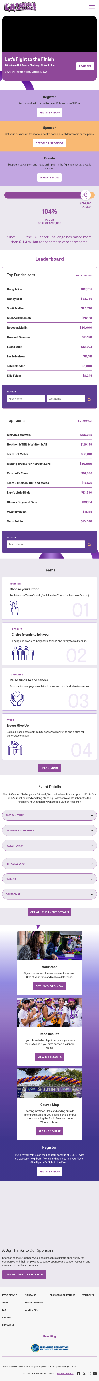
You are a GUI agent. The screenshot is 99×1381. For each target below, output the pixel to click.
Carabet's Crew (17, 473)
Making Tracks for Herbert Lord (29, 463)
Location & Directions (49, 830)
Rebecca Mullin (17, 327)
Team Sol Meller (17, 454)
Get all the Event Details (49, 912)
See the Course (49, 1131)
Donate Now (49, 177)
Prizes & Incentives (33, 1302)
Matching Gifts (31, 1310)
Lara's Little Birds (18, 492)
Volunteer (88, 1295)
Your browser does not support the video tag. (49, 34)
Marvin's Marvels (19, 434)
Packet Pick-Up (49, 845)
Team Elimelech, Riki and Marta (28, 482)
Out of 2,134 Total (84, 275)
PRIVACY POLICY (65, 1373)
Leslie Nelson (16, 356)
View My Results (49, 1057)
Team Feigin (15, 521)
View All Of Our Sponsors (24, 1274)
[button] (92, 6)
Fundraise (30, 1295)
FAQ (4, 1310)
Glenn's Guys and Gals (22, 502)
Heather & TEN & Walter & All (27, 444)
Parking (49, 879)
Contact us (8, 1324)
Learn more (50, 768)
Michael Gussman (19, 317)
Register (85, 66)
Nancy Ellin (14, 298)
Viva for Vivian (17, 511)
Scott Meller (15, 308)
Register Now (49, 112)
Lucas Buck (14, 346)
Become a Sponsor (49, 143)
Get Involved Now (49, 986)
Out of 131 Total (85, 421)
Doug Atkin (14, 289)
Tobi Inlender (16, 365)
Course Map (49, 894)
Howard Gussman (19, 337)
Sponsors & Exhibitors (62, 1295)
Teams (5, 1302)
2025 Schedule (49, 815)
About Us (6, 1317)
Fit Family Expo (49, 863)
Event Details (9, 1295)
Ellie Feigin (14, 375)
